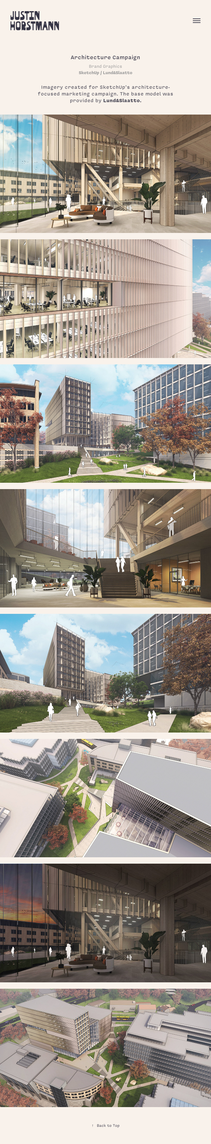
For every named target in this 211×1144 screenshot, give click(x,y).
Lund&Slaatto (121, 100)
